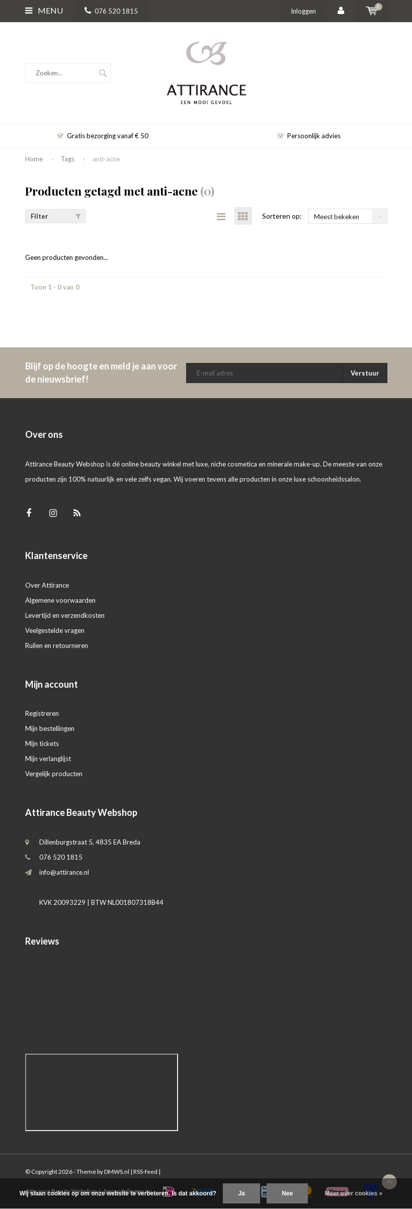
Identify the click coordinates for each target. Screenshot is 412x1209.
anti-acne (106, 159)
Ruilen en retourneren (56, 645)
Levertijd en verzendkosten (65, 615)
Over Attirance (47, 585)
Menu (44, 10)
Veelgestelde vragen (55, 630)
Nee (287, 1193)
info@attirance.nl (64, 872)
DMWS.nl (116, 1171)
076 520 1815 (111, 11)
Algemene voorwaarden (60, 600)
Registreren (42, 713)
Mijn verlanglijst (48, 759)
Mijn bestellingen (49, 728)
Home (34, 159)
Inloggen (303, 11)
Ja (241, 1193)
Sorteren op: (282, 216)
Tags (67, 159)
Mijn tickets (42, 743)
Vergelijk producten (54, 774)
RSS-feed (145, 1171)
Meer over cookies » (354, 1193)
